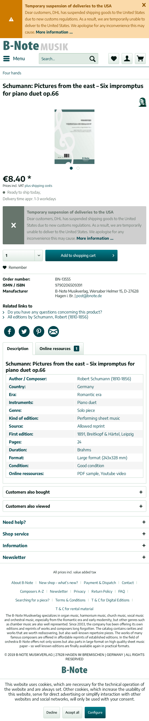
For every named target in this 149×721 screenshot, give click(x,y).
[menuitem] (14, 58)
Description (17, 348)
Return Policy (101, 591)
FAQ (121, 591)
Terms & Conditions (70, 600)
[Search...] (69, 58)
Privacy (79, 591)
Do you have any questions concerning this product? (52, 311)
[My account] (127, 58)
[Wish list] (113, 58)
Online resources (59, 348)
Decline (51, 712)
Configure (95, 712)
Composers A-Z (32, 591)
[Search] (92, 58)
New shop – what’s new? (58, 582)
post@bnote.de (89, 295)
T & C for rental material (74, 609)
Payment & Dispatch (100, 582)
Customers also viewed (28, 506)
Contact (128, 582)
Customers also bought (28, 491)
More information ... (54, 32)
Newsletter (59, 591)
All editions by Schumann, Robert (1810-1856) (45, 316)
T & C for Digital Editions (110, 600)
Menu (14, 57)
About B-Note (22, 582)
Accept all (72, 712)
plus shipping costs (38, 186)
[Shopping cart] (140, 58)
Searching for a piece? (32, 600)
